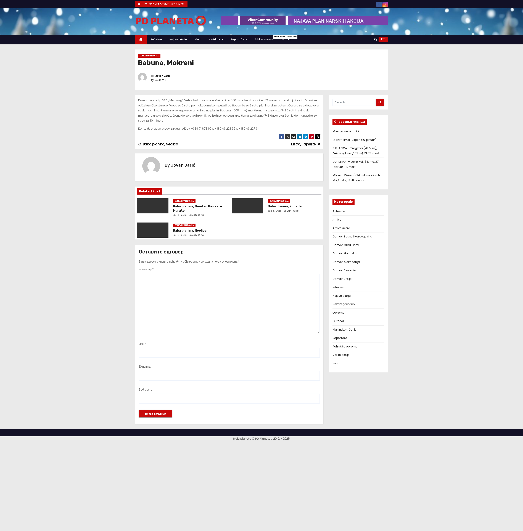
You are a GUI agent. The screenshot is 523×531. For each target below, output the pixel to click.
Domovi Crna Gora (345, 245)
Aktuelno (338, 211)
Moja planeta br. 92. (346, 131)
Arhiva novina (266, 38)
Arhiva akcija (341, 228)
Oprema (338, 313)
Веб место (145, 390)
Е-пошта (146, 367)
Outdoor (216, 39)
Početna (156, 39)
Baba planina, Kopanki (285, 206)
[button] (375, 40)
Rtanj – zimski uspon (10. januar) (354, 140)
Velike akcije (341, 355)
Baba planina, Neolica (190, 230)
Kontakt (286, 39)
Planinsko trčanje (344, 330)
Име (142, 344)
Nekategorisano (343, 304)
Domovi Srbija (342, 279)
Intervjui (338, 287)
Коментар (146, 269)
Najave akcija (178, 39)
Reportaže (239, 39)
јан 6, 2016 (180, 215)
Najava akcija (341, 296)
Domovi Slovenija (344, 270)
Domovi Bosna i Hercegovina (352, 236)
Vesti (198, 39)
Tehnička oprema (344, 346)
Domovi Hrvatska (344, 253)
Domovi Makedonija (149, 55)
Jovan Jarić (162, 75)
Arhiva (336, 220)
